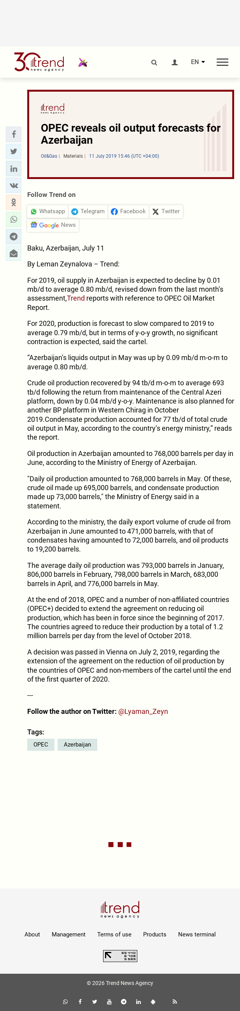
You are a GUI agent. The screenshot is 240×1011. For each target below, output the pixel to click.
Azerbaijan (77, 744)
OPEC (40, 744)
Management (69, 934)
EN (195, 62)
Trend (76, 298)
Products (154, 934)
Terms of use (114, 934)
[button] (13, 134)
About (32, 934)
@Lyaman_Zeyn (143, 711)
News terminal (197, 934)
